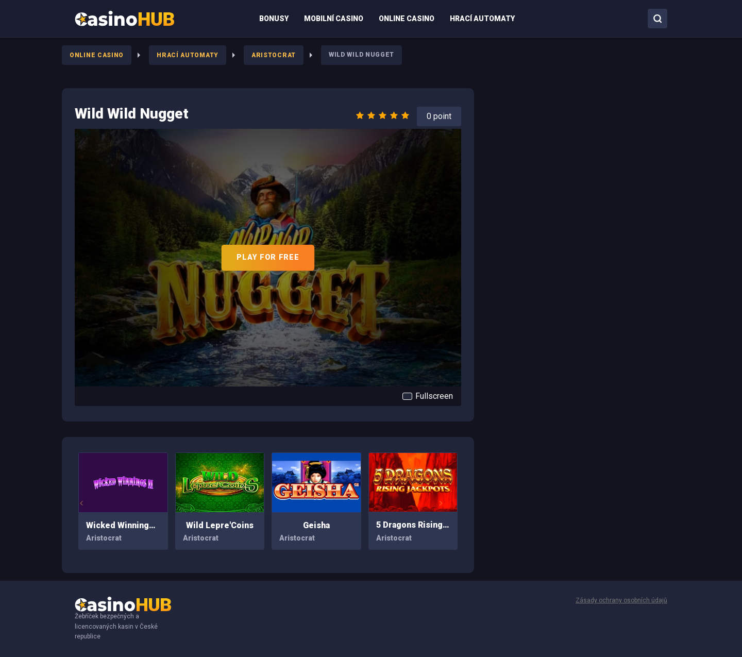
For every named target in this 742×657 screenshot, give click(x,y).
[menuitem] (124, 18)
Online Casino (97, 55)
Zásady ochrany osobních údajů (621, 600)
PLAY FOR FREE (268, 257)
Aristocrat (273, 55)
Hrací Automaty (187, 55)
